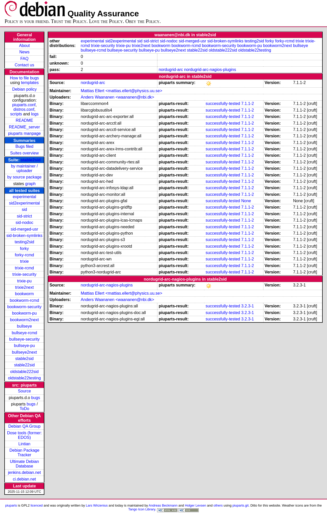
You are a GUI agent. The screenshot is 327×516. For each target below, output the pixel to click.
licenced (37, 505)
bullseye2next (24, 352)
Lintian (24, 444)
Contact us (24, 65)
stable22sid (24, 365)
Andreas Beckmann (163, 505)
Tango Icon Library (141, 509)
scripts (16, 114)
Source (24, 391)
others (218, 505)
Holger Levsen (195, 505)
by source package (24, 177)
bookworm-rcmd (24, 300)
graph (30, 184)
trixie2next (24, 287)
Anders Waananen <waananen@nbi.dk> (117, 97)
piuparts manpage (24, 133)
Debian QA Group (24, 426)
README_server (24, 127)
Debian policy (24, 89)
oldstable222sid (24, 371)
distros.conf (24, 109)
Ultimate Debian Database (24, 463)
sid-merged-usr (24, 229)
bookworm (24, 294)
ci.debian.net (24, 479)
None (246, 201)
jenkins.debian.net (24, 472)
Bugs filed (24, 146)
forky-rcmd (24, 255)
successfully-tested (223, 103)
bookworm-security (24, 307)
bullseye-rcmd (24, 333)
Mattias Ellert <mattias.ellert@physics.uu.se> (121, 91)
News (24, 52)
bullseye (24, 326)
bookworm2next (24, 320)
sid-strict (24, 216)
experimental (24, 197)
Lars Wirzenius (97, 505)
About (24, 45)
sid (24, 209)
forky (24, 248)
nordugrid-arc (171, 69)
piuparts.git (240, 505)
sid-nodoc (24, 222)
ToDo (24, 408)
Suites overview (24, 153)
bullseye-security (24, 339)
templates (30, 82)
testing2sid (24, 242)
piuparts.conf (24, 105)
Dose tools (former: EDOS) (24, 435)
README (24, 120)
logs (35, 114)
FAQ (24, 58)
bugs (35, 397)
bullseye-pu (24, 345)
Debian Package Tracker (24, 452)
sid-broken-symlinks (24, 235)
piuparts (11, 505)
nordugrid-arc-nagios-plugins (210, 69)
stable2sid (31, 160)
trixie (24, 261)
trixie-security (24, 274)
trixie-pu (24, 281)
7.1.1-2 (247, 103)
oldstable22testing (24, 378)
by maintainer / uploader (24, 168)
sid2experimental (24, 203)
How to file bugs (24, 78)
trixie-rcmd (24, 268)
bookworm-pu (24, 313)
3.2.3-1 (247, 306)
